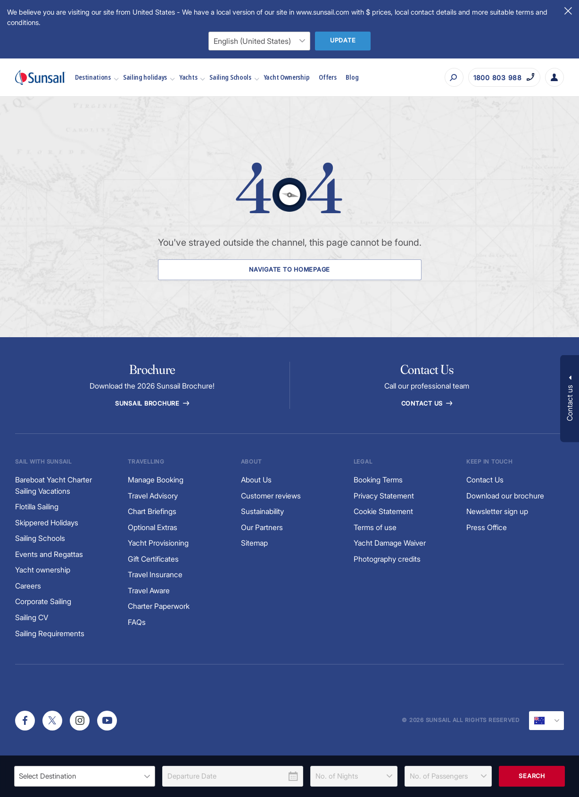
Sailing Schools (234, 77)
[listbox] (84, 776)
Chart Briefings (152, 511)
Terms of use (375, 527)
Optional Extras (152, 527)
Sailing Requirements (49, 633)
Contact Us (427, 403)
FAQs (137, 622)
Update (343, 40)
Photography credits (387, 559)
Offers (327, 77)
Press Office (486, 527)
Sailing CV (32, 617)
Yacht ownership (42, 569)
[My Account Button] (554, 77)
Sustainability (262, 511)
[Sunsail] (40, 77)
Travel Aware (149, 590)
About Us (256, 479)
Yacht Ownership (287, 77)
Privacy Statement (384, 495)
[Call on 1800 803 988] (504, 77)
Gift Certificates (153, 559)
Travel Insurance (155, 574)
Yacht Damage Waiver (390, 543)
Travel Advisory (153, 495)
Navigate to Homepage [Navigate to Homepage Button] (289, 269)
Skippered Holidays (46, 522)
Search (532, 776)
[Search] (454, 77)
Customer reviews (271, 495)
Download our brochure (505, 495)
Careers (28, 585)
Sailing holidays (148, 77)
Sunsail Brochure (152, 403)
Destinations (96, 77)
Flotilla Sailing (36, 506)
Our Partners (262, 527)
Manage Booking (155, 479)
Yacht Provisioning (158, 543)
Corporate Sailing (43, 601)
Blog (352, 77)
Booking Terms (378, 479)
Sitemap (254, 543)
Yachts (192, 77)
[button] (569, 398)
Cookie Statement (383, 511)
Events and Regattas (49, 554)
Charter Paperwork (159, 606)
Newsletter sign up (497, 511)
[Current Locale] (546, 720)
